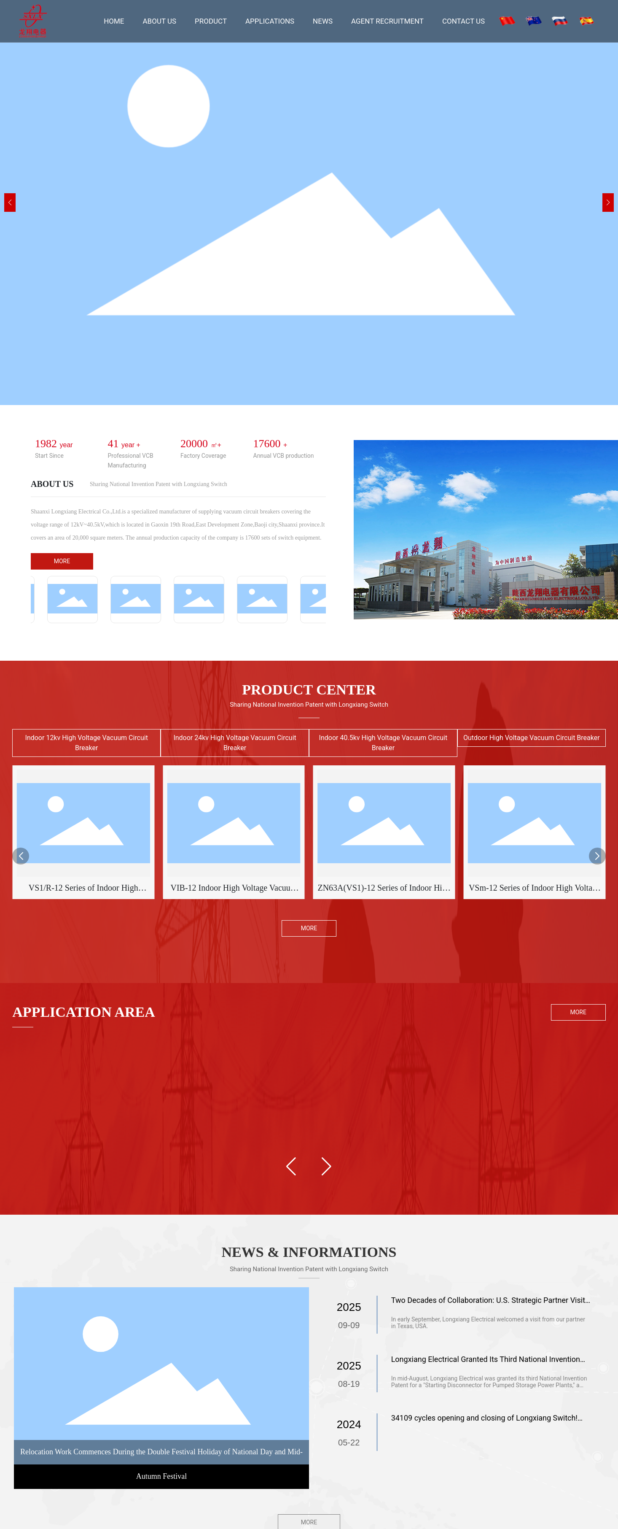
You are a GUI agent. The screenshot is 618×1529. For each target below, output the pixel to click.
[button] (608, 202)
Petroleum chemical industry (360, 1090)
